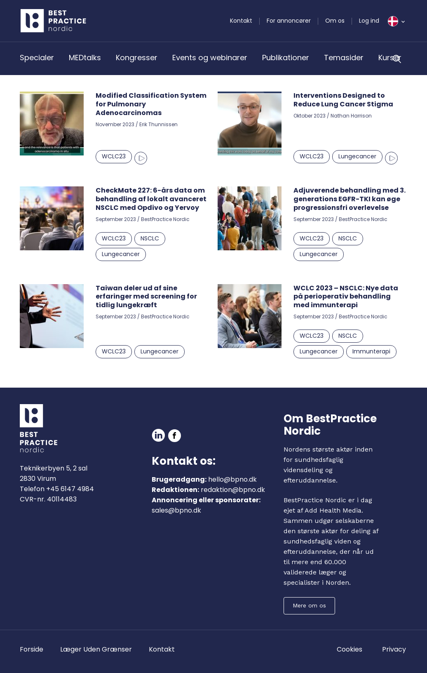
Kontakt (241, 20)
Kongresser (136, 57)
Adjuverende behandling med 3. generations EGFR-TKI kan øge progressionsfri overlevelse (349, 199)
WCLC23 (114, 156)
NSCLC (150, 238)
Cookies (349, 649)
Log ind (369, 20)
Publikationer (285, 57)
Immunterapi (371, 351)
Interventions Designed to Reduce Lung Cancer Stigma (343, 100)
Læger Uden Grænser (96, 649)
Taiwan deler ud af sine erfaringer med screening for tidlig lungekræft (146, 296)
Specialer (37, 57)
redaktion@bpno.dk (233, 489)
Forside (31, 649)
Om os (335, 20)
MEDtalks (85, 57)
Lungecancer (357, 156)
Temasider (344, 57)
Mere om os (309, 605)
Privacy (394, 649)
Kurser (389, 57)
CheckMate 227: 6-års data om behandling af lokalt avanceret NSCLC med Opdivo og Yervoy (151, 199)
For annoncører (289, 20)
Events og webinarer (209, 57)
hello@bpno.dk (232, 479)
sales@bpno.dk (176, 510)
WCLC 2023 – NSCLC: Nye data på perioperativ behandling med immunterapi (345, 296)
